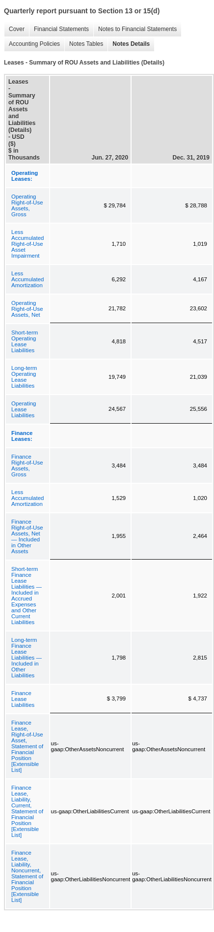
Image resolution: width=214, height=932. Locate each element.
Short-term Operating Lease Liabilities (24, 341)
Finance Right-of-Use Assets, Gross (27, 465)
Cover (14, 29)
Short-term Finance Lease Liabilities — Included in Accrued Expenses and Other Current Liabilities (26, 595)
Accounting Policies (32, 44)
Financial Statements (59, 29)
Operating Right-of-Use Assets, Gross (27, 205)
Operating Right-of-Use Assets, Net (27, 309)
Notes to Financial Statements (135, 29)
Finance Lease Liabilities (22, 699)
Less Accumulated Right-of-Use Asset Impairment (27, 244)
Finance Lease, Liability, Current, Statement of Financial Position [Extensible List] (27, 811)
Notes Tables (83, 44)
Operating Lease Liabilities (23, 409)
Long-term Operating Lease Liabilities (24, 377)
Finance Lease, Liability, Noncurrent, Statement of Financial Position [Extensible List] (27, 876)
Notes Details (128, 44)
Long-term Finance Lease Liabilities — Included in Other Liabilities (26, 657)
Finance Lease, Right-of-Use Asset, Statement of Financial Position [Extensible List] (27, 746)
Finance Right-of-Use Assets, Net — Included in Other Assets (27, 536)
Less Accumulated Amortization (27, 279)
